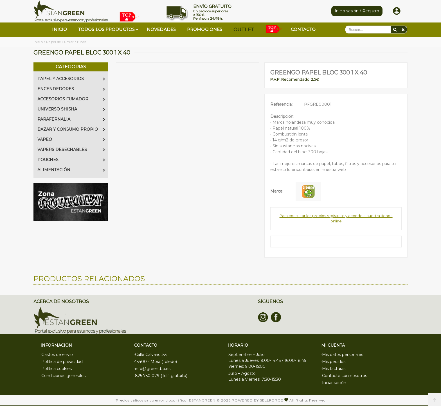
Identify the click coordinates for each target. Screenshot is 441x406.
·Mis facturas (333, 368)
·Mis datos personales (342, 354)
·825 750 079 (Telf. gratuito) (160, 375)
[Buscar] (395, 29)
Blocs (81, 42)
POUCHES (71, 159)
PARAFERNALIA (71, 119)
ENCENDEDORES (71, 88)
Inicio (38, 42)
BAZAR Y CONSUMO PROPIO (71, 129)
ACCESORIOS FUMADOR (71, 98)
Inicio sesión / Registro (357, 10)
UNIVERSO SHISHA (71, 109)
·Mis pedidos (333, 361)
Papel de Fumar (60, 42)
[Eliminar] (403, 29)
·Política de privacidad (61, 361)
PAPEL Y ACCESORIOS (71, 78)
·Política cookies (56, 368)
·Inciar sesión (333, 382)
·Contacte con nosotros (344, 375)
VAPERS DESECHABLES (71, 149)
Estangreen (202, 400)
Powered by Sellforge (257, 400)
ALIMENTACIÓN (71, 169)
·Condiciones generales (63, 375)
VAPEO (71, 139)
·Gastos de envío (56, 354)
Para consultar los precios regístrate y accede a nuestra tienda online (336, 218)
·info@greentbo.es (152, 368)
